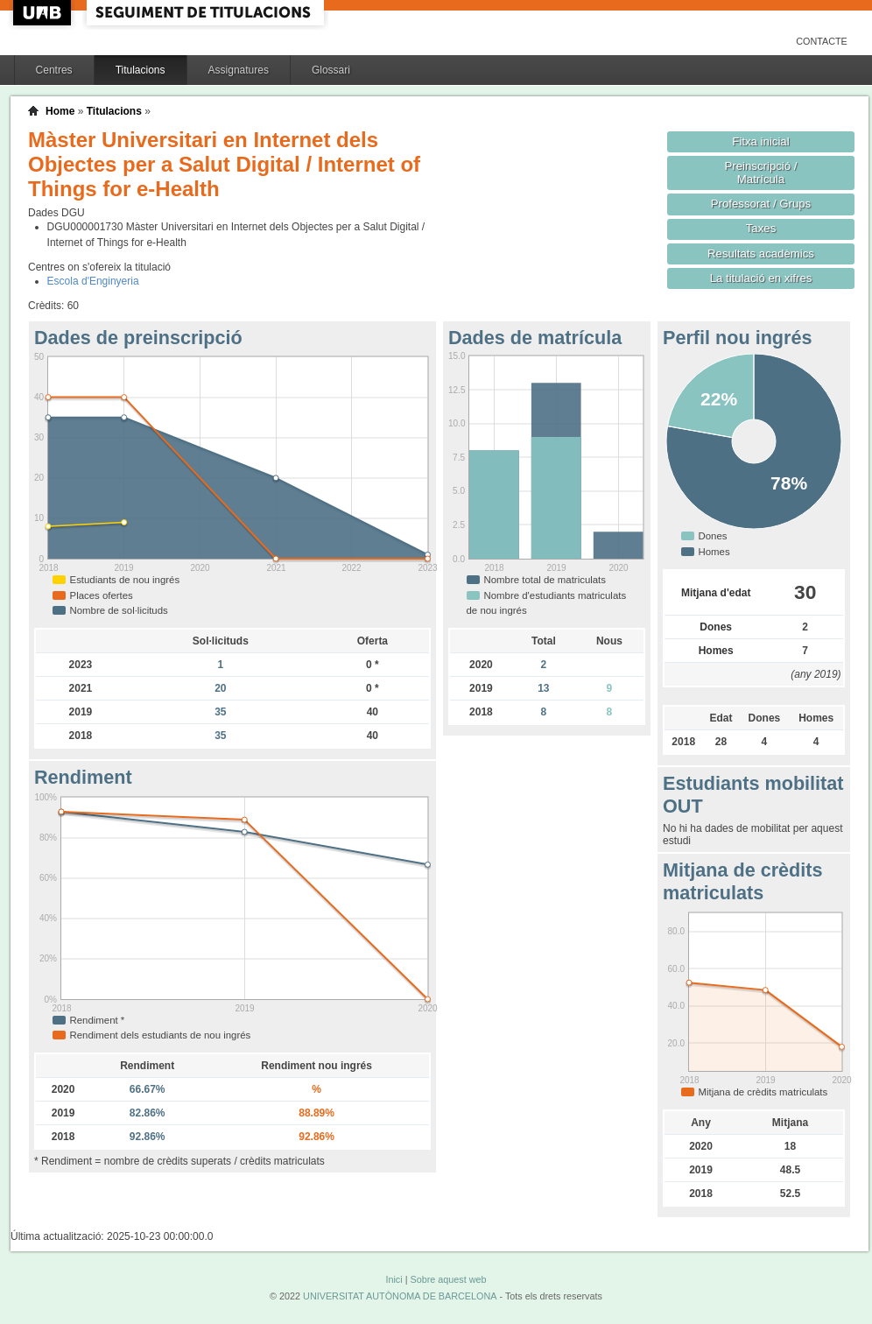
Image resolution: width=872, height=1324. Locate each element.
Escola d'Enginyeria (93, 281)
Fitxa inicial (760, 141)
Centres (54, 70)
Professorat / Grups (761, 203)
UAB (44, 12)
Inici (393, 1279)
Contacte (821, 41)
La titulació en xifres (761, 278)
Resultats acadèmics (760, 253)
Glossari (331, 70)
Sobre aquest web (448, 1279)
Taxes (761, 228)
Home (60, 111)
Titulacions (140, 70)
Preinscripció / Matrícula (761, 172)
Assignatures (238, 70)
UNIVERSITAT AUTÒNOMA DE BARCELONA (399, 1296)
